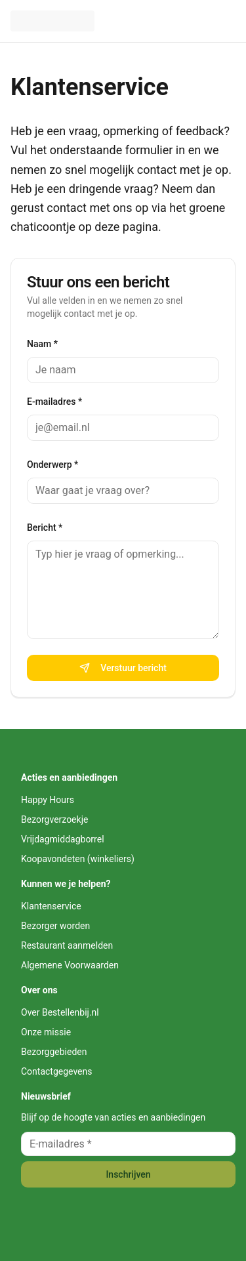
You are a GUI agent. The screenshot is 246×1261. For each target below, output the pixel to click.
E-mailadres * (54, 401)
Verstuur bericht (123, 668)
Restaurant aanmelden (67, 945)
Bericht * (44, 527)
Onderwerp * (52, 464)
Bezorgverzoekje (54, 819)
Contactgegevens (56, 1071)
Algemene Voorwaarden (70, 965)
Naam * (42, 344)
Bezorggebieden (54, 1051)
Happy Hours (47, 800)
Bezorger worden (55, 925)
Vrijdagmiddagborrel (62, 839)
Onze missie (46, 1032)
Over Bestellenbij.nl (60, 1012)
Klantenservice (89, 87)
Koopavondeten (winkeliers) (77, 859)
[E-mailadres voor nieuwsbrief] (128, 1144)
